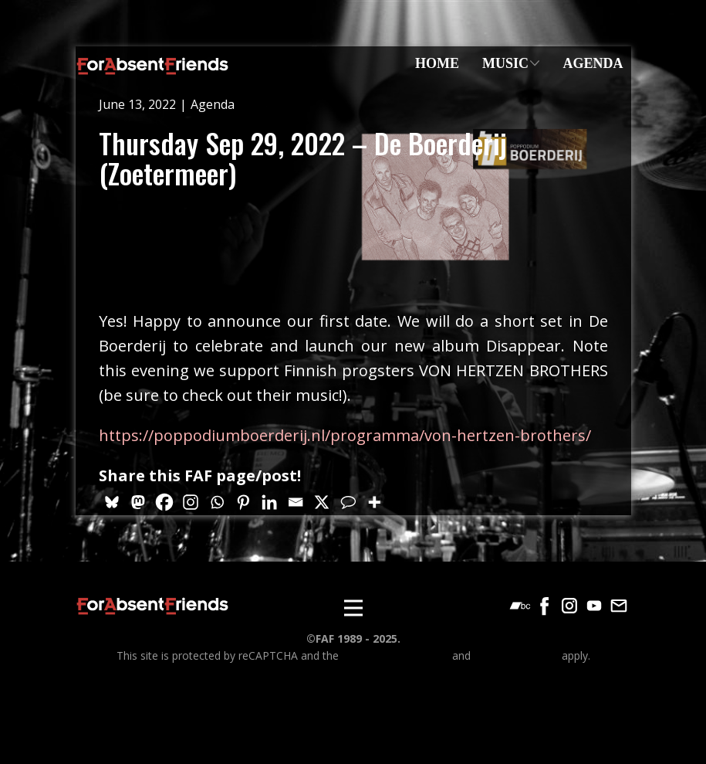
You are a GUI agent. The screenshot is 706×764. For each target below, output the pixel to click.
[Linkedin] (269, 502)
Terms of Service (516, 655)
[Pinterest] (243, 502)
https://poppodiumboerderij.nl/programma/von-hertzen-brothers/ (345, 435)
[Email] (295, 502)
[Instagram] (190, 502)
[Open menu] (353, 608)
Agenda (592, 63)
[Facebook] (164, 502)
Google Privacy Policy (395, 655)
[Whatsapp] (216, 502)
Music (505, 63)
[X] (321, 502)
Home (437, 63)
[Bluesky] (111, 502)
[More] (374, 502)
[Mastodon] (138, 502)
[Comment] (348, 502)
